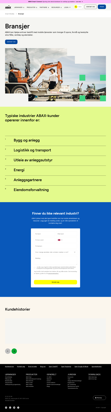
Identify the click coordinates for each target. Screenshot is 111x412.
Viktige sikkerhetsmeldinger (75, 380)
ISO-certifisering (72, 384)
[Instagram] (18, 408)
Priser (102, 6)
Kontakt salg (55, 301)
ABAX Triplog (29, 384)
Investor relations (51, 382)
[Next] (14, 351)
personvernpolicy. (53, 292)
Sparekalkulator (97, 366)
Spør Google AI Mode (81, 366)
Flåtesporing (8, 379)
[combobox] (55, 265)
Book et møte (32, 366)
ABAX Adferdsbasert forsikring (33, 379)
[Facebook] (6, 408)
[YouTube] (14, 408)
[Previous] (7, 351)
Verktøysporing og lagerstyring (12, 384)
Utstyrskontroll (8, 382)
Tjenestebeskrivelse (73, 388)
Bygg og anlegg (27, 141)
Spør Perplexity (66, 366)
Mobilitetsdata (8, 380)
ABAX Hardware (30, 386)
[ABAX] (8, 6)
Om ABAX (49, 377)
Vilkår (69, 379)
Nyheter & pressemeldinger (53, 384)
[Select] (55, 271)
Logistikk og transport (32, 150)
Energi (19, 170)
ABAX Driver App (92, 379)
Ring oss (42, 366)
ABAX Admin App (92, 377)
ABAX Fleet (28, 377)
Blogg (48, 386)
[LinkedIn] (10, 408)
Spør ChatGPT (53, 366)
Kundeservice (9, 366)
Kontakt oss (90, 6)
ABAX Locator (29, 382)
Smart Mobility (11, 14)
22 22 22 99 (8, 396)
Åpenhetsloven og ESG (73, 386)
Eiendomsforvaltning (31, 189)
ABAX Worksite (29, 380)
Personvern (70, 377)
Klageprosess (71, 382)
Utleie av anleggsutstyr (33, 160)
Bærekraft (49, 379)
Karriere (49, 380)
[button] (103, 397)
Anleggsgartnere (28, 180)
